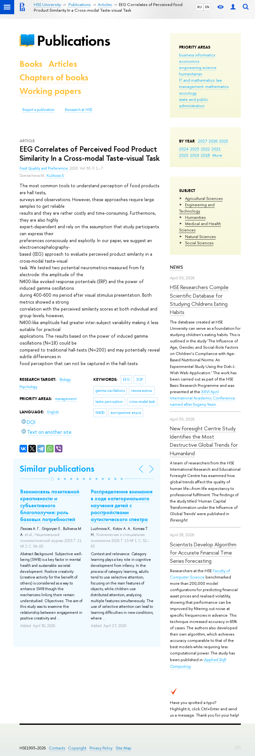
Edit (238, 747)
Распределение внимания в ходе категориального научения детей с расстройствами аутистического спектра (122, 505)
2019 (194, 155)
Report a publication (38, 109)
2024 (183, 149)
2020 (183, 155)
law (219, 80)
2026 (213, 141)
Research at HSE (78, 109)
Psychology (29, 386)
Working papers (50, 90)
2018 (205, 155)
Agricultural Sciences (204, 198)
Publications (73, 40)
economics (189, 61)
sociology (188, 93)
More (217, 155)
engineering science (198, 67)
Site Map (123, 748)
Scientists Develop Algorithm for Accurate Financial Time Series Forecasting (203, 553)
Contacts (57, 748)
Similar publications (57, 468)
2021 (216, 149)
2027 (202, 141)
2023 (194, 149)
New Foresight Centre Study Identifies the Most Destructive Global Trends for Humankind (204, 441)
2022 (205, 149)
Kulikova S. (56, 175)
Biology (65, 379)
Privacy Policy (101, 748)
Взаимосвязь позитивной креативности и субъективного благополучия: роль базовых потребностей (49, 505)
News (176, 267)
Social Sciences (199, 243)
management (191, 86)
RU (199, 7)
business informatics (197, 55)
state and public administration (193, 102)
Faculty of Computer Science (200, 574)
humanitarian (190, 74)
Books (31, 63)
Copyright (77, 748)
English (53, 412)
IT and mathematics (196, 80)
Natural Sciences (200, 236)
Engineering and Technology (197, 208)
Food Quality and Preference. (45, 168)
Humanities (195, 217)
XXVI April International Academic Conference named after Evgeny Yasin (202, 398)
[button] (52, 479)
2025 (223, 141)
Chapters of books (54, 77)
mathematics (217, 86)
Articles (63, 63)
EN (207, 7)
